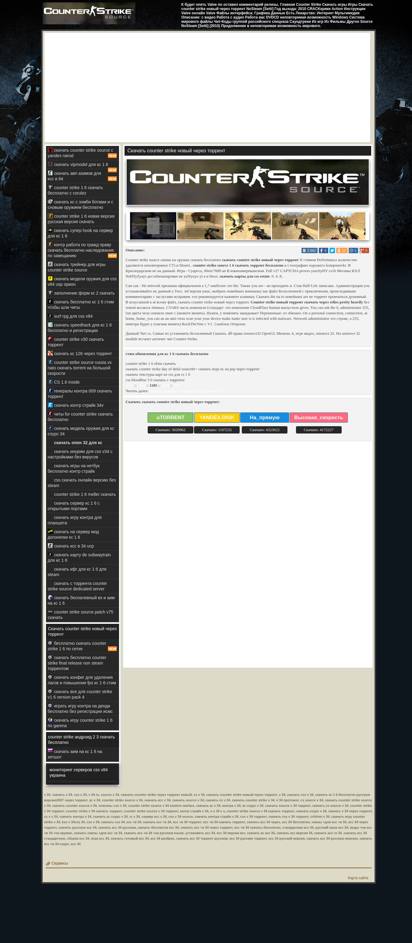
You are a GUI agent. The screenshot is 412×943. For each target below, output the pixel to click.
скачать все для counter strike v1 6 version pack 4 (80, 694)
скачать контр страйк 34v (76, 405)
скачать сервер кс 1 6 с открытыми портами (74, 505)
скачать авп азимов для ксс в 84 (82, 176)
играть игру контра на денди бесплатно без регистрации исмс (80, 708)
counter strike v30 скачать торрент (76, 342)
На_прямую (265, 417)
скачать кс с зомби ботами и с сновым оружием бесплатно (80, 204)
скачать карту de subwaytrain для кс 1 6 (79, 557)
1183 (130, 385)
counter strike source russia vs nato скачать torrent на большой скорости (80, 368)
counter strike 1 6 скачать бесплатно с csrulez (75, 190)
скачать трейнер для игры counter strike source (77, 267)
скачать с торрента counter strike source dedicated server (77, 586)
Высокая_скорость (318, 417)
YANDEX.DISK (216, 417)
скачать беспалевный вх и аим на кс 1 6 (81, 600)
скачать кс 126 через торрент (80, 353)
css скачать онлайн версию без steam (82, 482)
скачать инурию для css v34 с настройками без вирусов (80, 454)
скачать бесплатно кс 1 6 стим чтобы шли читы (81, 304)
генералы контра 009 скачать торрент (80, 393)
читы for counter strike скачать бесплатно (80, 416)
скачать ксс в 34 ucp (71, 545)
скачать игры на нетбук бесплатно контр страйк (74, 468)
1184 (142, 385)
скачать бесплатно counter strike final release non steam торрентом (77, 663)
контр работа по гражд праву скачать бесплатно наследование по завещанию (82, 250)
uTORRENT (171, 417)
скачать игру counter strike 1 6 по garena (80, 722)
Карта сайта (358, 878)
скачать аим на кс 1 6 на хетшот (75, 754)
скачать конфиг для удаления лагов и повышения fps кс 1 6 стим (82, 680)
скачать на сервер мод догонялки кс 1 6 (73, 534)
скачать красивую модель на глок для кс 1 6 (186, 391)
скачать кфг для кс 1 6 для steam (77, 571)
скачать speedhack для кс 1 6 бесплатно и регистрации (80, 327)
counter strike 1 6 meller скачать (82, 494)
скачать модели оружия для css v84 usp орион (82, 281)
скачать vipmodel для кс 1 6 (82, 165)
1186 (165, 385)
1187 (177, 385)
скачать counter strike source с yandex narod (82, 152)
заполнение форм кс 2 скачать (81, 292)
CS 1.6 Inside (64, 382)
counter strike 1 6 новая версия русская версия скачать (81, 218)
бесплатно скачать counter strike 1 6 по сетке (82, 646)
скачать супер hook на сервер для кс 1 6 (80, 233)
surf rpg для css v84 (70, 316)
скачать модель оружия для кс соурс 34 (81, 431)
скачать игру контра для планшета (75, 520)
